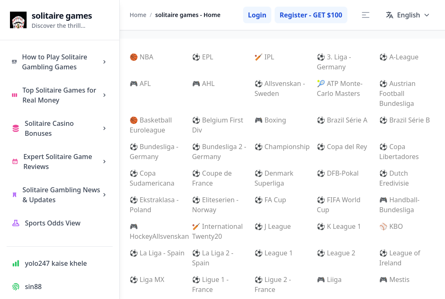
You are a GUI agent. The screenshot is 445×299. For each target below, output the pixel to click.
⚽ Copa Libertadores (399, 151)
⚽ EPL (202, 56)
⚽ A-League (399, 56)
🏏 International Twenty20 (217, 231)
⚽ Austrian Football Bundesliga (397, 93)
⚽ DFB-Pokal (338, 173)
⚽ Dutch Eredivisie (394, 178)
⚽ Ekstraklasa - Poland (154, 204)
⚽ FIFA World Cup (339, 204)
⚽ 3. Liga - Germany (334, 61)
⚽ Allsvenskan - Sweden (279, 88)
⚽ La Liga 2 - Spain (213, 257)
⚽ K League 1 (339, 226)
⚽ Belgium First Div (217, 125)
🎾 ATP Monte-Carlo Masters (340, 88)
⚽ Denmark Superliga (273, 178)
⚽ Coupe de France (212, 178)
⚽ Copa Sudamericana (152, 178)
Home (138, 15)
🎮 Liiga (329, 279)
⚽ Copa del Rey (342, 146)
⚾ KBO (391, 226)
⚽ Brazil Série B (404, 120)
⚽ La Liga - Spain (157, 252)
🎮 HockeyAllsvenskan (157, 231)
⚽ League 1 (273, 252)
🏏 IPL (264, 56)
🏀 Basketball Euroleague (151, 125)
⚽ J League (272, 226)
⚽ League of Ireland (399, 257)
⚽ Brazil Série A (342, 120)
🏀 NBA (141, 56)
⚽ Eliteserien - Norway (215, 204)
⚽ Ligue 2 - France (272, 284)
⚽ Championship (282, 146)
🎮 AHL (203, 83)
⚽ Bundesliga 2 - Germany (219, 151)
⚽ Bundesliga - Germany (154, 151)
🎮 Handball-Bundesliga (399, 204)
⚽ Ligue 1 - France (210, 284)
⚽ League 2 (336, 252)
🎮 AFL (140, 83)
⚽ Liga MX (147, 279)
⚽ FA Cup (270, 199)
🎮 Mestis (394, 279)
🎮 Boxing (270, 120)
